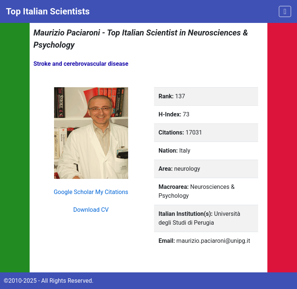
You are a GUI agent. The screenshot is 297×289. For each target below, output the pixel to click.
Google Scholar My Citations (91, 192)
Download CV (91, 209)
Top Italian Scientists (48, 11)
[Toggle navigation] (285, 11)
